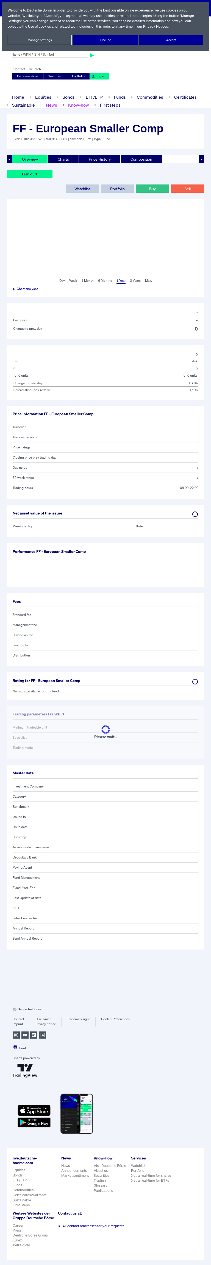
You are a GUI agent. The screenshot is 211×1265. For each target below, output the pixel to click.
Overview (30, 159)
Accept (171, 40)
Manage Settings (39, 40)
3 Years (135, 281)
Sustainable (23, 105)
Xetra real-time (27, 76)
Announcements (74, 1171)
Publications (103, 1191)
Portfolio (78, 76)
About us (101, 1171)
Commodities (150, 97)
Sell (187, 188)
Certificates (185, 97)
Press (17, 1235)
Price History (100, 159)
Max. (148, 281)
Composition (141, 159)
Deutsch (35, 69)
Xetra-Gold (21, 1250)
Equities (43, 97)
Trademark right (78, 1019)
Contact (19, 69)
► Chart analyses (26, 289)
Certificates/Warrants (29, 1195)
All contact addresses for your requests (91, 1226)
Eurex (17, 1245)
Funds (120, 97)
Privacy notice (45, 1024)
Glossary (101, 1185)
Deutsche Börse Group (31, 1240)
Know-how (78, 105)
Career (18, 1230)
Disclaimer (43, 1019)
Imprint (18, 1024)
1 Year (120, 281)
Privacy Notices (158, 26)
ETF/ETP (94, 97)
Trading (100, 1180)
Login (97, 76)
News (51, 105)
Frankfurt (29, 174)
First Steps (21, 1205)
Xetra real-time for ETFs (151, 1180)
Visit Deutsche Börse (110, 1166)
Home (18, 97)
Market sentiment (75, 1175)
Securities (101, 1175)
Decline (105, 40)
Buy (152, 188)
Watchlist (55, 76)
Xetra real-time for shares (152, 1175)
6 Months (105, 281)
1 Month (87, 281)
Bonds (68, 97)
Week (73, 281)
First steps (109, 105)
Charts (63, 159)
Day (62, 281)
